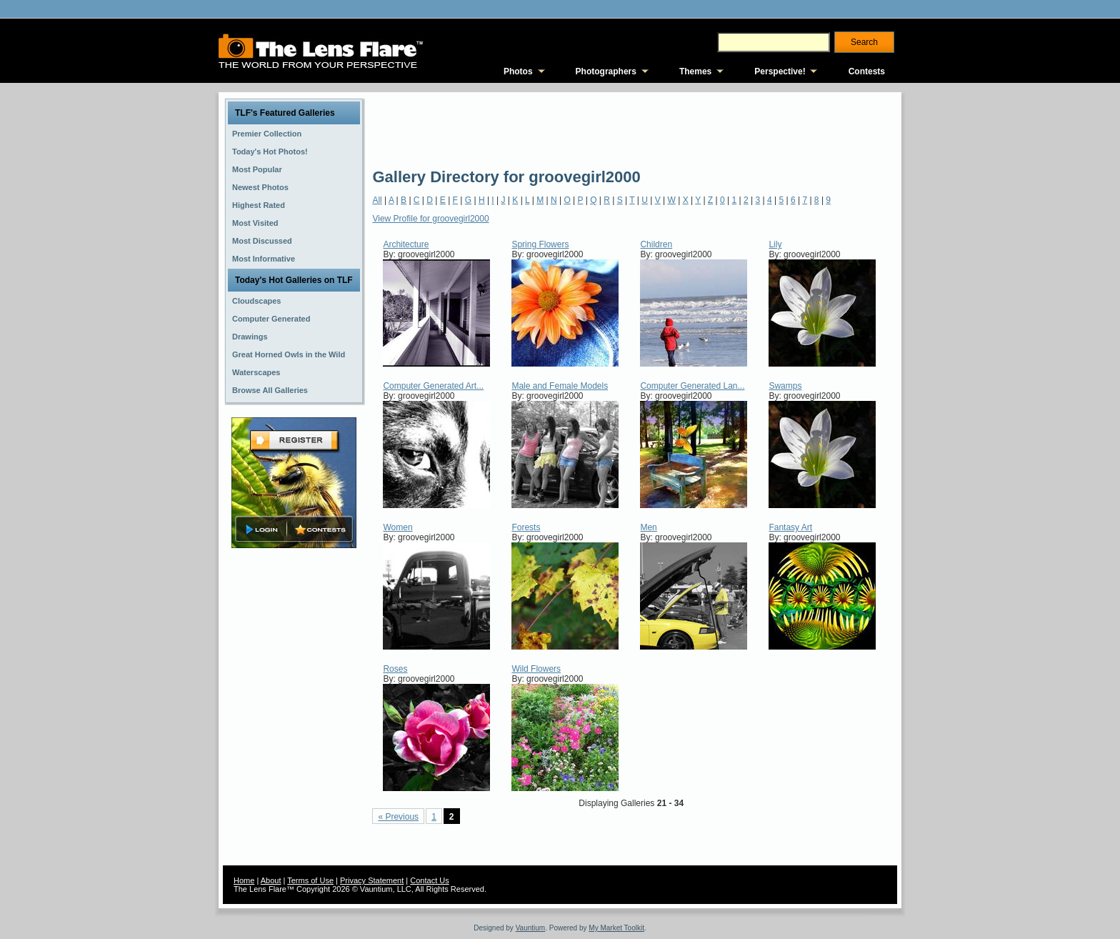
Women (397, 527)
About (271, 880)
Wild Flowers (536, 669)
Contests (867, 71)
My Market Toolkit (616, 928)
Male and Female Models (559, 386)
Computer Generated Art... (433, 386)
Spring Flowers (540, 244)
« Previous (398, 817)
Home (244, 880)
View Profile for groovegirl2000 (430, 219)
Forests (525, 527)
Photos (518, 71)
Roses (395, 669)
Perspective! (779, 71)
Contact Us (429, 880)
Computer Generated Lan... (692, 386)
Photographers (606, 71)
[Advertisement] (632, 128)
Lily (775, 244)
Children (656, 244)
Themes (695, 71)
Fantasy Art (790, 527)
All (376, 200)
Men (648, 527)
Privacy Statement (372, 880)
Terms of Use (310, 880)
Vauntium (531, 928)
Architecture (406, 244)
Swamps (785, 386)
